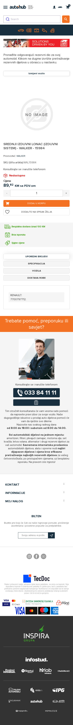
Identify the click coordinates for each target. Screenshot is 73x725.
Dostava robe (36, 277)
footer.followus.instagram (29, 557)
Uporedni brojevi (36, 256)
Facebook (36, 557)
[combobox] (31, 19)
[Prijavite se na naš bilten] (36, 535)
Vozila (36, 270)
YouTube (43, 557)
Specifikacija (36, 263)
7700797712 (18, 299)
